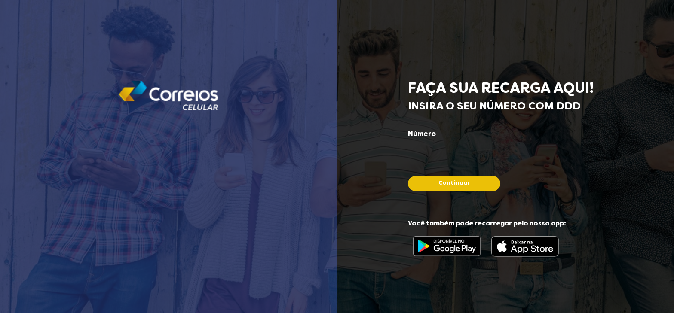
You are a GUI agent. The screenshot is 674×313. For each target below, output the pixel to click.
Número (422, 134)
